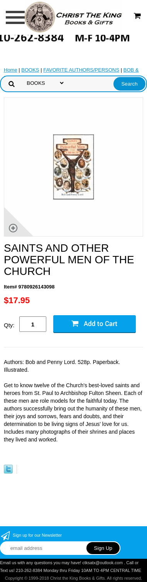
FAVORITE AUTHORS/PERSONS (81, 70)
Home (10, 70)
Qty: (9, 325)
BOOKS (30, 70)
